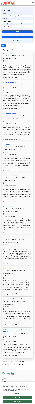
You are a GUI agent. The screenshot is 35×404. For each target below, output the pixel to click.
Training (4, 381)
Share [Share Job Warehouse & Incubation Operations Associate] (6, 334)
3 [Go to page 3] (12, 364)
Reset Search (17, 37)
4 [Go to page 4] (14, 364)
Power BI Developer (11, 237)
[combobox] (17, 16)
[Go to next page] (19, 364)
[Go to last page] (22, 364)
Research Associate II (11, 82)
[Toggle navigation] (33, 3)
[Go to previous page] (5, 364)
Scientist (7, 144)
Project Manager (10, 206)
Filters (3, 45)
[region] (17, 393)
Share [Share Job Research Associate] (6, 116)
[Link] (8, 3)
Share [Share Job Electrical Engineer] (6, 56)
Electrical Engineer (10, 53)
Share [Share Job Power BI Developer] (6, 239)
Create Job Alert (17, 41)
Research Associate (11, 113)
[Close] (32, 383)
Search (17, 32)
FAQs (3, 379)
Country (4, 18)
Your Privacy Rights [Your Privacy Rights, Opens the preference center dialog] (17, 393)
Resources (4, 378)
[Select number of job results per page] (5, 361)
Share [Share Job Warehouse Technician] (6, 270)
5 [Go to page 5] (17, 364)
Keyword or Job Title (7, 13)
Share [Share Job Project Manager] (6, 209)
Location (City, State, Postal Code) (12, 24)
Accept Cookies (17, 401)
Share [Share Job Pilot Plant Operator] (6, 178)
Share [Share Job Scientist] (6, 147)
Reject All (17, 397)
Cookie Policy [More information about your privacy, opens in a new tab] (13, 390)
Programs (4, 376)
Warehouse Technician (12, 268)
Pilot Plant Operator (11, 175)
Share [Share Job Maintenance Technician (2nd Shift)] (6, 301)
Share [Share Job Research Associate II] (6, 85)
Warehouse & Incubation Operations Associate (15, 330)
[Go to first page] (2, 364)
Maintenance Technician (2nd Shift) (16, 299)
